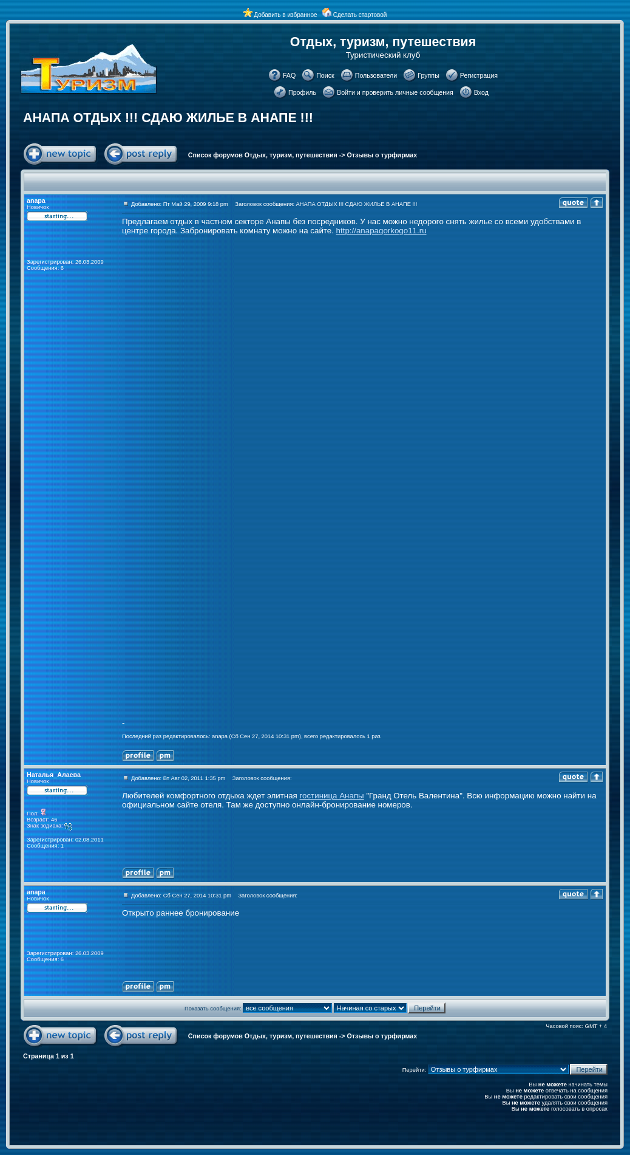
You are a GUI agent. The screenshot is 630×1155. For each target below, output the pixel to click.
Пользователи (376, 75)
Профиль (302, 92)
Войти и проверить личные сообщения (395, 92)
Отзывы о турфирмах (382, 155)
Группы (428, 75)
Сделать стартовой (360, 15)
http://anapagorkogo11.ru (381, 230)
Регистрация (479, 75)
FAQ (289, 75)
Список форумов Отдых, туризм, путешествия (262, 155)
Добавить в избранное (285, 15)
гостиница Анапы (331, 795)
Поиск (325, 75)
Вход (481, 92)
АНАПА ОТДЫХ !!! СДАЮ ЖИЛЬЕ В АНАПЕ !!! (168, 118)
